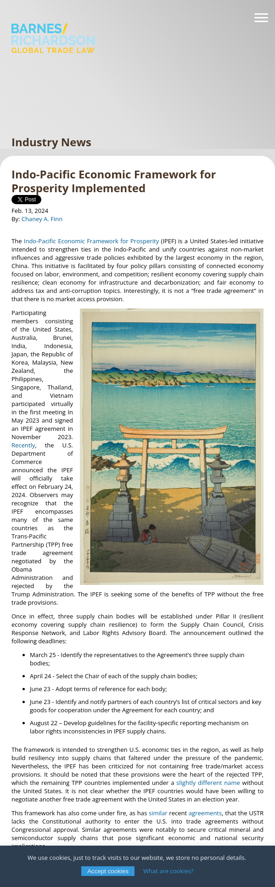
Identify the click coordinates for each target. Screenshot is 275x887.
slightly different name (208, 782)
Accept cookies (108, 871)
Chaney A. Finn (42, 219)
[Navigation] (261, 18)
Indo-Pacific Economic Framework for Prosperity (91, 241)
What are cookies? (168, 871)
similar (158, 813)
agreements (205, 813)
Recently (23, 445)
